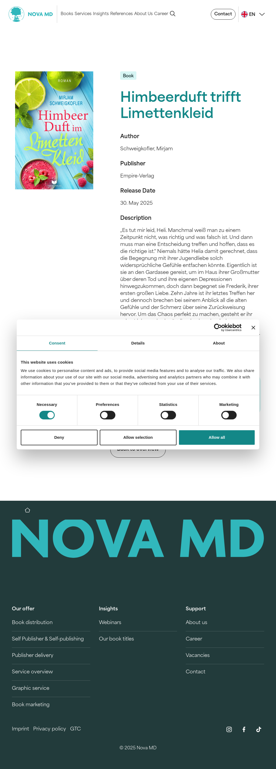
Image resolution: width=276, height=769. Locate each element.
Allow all (217, 437)
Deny (59, 437)
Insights (101, 14)
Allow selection (138, 437)
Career (161, 14)
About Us (143, 14)
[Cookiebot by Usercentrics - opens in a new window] (218, 327)
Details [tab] (138, 343)
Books (67, 14)
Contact (223, 14)
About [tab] (219, 343)
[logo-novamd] (33, 14)
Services (83, 14)
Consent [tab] (57, 343)
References (121, 14)
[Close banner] (253, 327)
